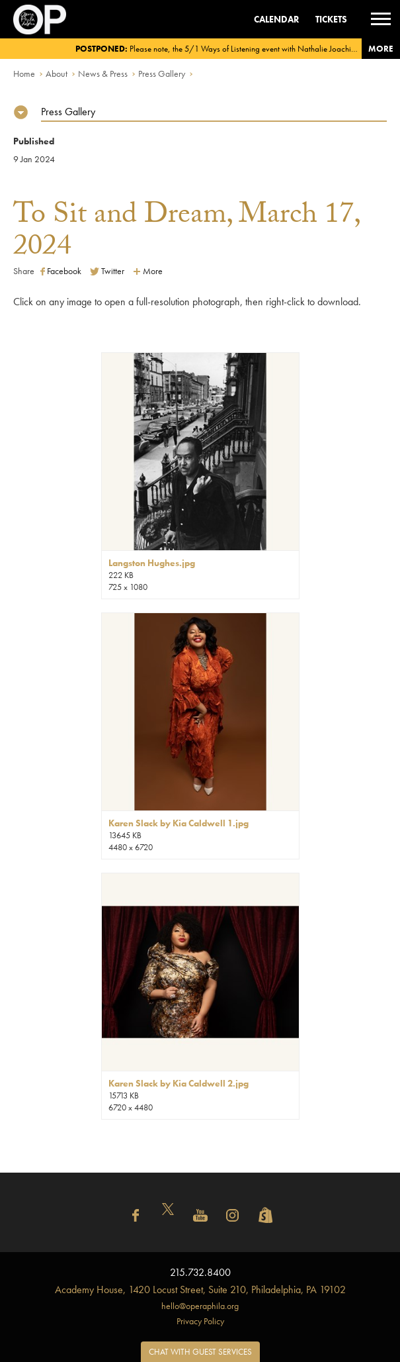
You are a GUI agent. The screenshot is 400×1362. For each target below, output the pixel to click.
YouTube (200, 1216)
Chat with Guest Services (200, 1351)
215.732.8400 (200, 1272)
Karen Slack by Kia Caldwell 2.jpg (178, 1083)
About (56, 73)
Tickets (331, 19)
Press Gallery (161, 73)
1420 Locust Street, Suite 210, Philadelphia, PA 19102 (200, 1289)
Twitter (107, 271)
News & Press (103, 73)
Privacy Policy (200, 1321)
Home (24, 73)
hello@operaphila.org (200, 1306)
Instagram (233, 1216)
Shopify (265, 1216)
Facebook (60, 271)
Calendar (277, 19)
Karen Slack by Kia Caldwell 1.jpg (178, 823)
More (380, 48)
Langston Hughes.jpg (151, 563)
